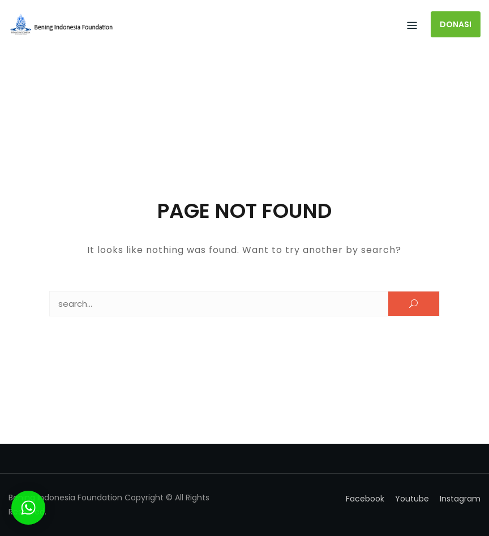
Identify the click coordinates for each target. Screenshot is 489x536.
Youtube (412, 498)
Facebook (365, 498)
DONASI (455, 24)
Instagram (460, 498)
